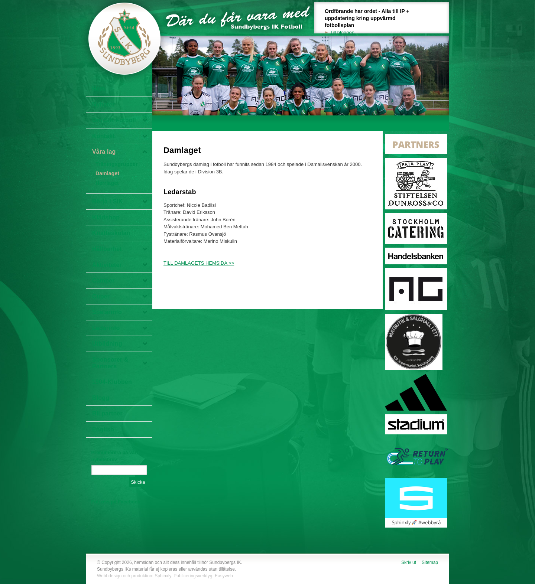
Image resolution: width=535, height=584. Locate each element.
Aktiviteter (107, 265)
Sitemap (430, 562)
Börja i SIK (107, 201)
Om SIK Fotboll (114, 120)
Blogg (100, 398)
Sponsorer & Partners (110, 362)
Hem (98, 88)
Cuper (101, 296)
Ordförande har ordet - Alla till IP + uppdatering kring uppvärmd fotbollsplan (371, 22)
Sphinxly (163, 575)
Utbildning (107, 343)
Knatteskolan (111, 233)
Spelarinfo (107, 312)
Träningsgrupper (116, 164)
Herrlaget (107, 183)
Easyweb (224, 575)
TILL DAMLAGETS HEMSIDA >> (198, 263)
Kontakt (103, 136)
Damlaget (107, 173)
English (103, 429)
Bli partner (107, 413)
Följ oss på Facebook (115, 502)
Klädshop (106, 217)
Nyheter (103, 104)
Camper (103, 280)
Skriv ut (408, 562)
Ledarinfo (106, 328)
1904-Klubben (112, 382)
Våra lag (104, 152)
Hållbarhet (107, 249)
